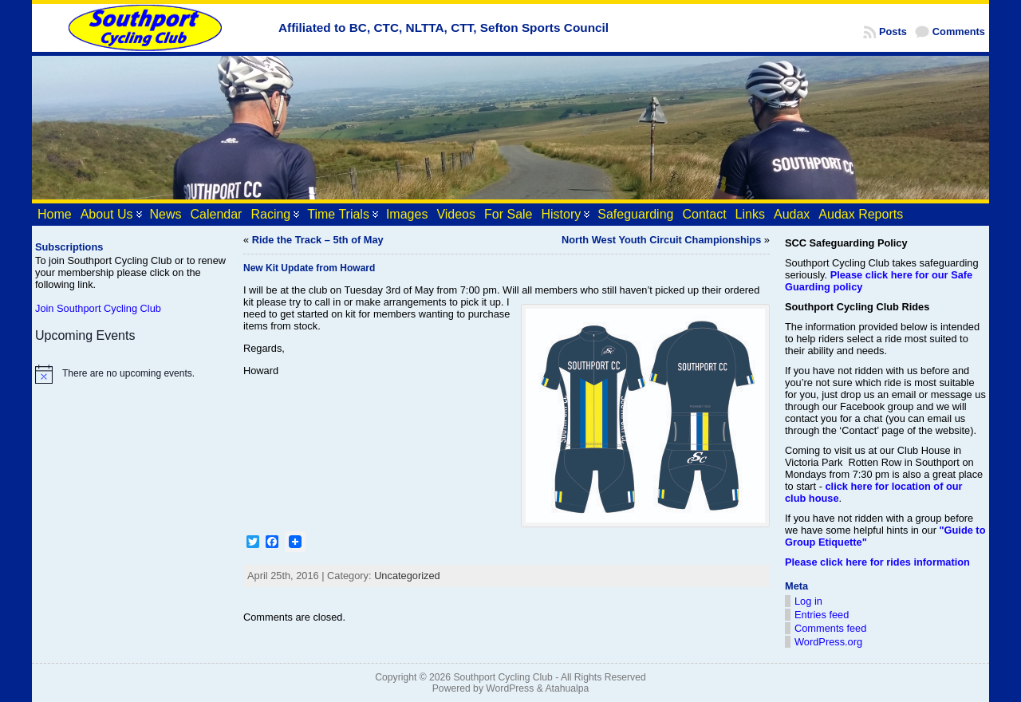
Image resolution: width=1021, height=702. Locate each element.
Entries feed (821, 615)
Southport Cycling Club (502, 677)
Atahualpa (567, 688)
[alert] (131, 374)
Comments (958, 31)
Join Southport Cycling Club (98, 308)
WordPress (510, 688)
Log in (808, 601)
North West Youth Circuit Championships (661, 240)
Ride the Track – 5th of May (318, 240)
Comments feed (830, 628)
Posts (893, 31)
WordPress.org (828, 642)
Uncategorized (407, 576)
